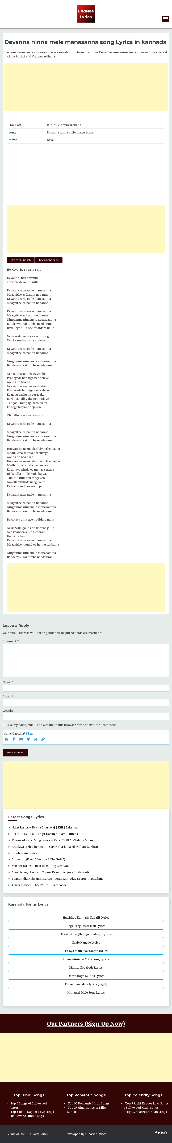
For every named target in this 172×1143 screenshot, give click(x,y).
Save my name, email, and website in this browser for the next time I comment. (61, 725)
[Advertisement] (86, 87)
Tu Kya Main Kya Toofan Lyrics (86, 951)
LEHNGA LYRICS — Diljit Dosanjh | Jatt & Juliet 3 (45, 834)
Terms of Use (15, 1134)
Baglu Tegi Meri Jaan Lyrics (86, 926)
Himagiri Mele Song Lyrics (86, 992)
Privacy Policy (38, 1134)
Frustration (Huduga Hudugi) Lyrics (86, 934)
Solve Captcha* (18, 733)
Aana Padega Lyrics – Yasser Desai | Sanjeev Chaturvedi (50, 872)
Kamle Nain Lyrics (24, 853)
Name (8, 682)
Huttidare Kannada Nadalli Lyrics (86, 917)
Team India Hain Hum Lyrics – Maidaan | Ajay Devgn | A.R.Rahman (58, 878)
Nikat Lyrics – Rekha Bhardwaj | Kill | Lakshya (45, 827)
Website (8, 710)
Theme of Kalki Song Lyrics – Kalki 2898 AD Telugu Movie (53, 840)
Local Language (49, 260)
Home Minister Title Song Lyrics (86, 959)
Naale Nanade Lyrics (86, 942)
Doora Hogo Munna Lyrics (86, 976)
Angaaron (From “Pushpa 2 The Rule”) (38, 859)
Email (8, 696)
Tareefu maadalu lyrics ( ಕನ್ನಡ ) (86, 984)
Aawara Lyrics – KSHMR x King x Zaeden (40, 885)
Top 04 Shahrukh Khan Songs (146, 1111)
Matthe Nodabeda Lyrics (86, 967)
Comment (11, 641)
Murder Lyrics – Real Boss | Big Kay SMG (40, 866)
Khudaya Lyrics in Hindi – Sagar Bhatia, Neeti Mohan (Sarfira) (55, 846)
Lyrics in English (21, 260)
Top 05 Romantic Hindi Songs (89, 1103)
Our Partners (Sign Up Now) (86, 1023)
